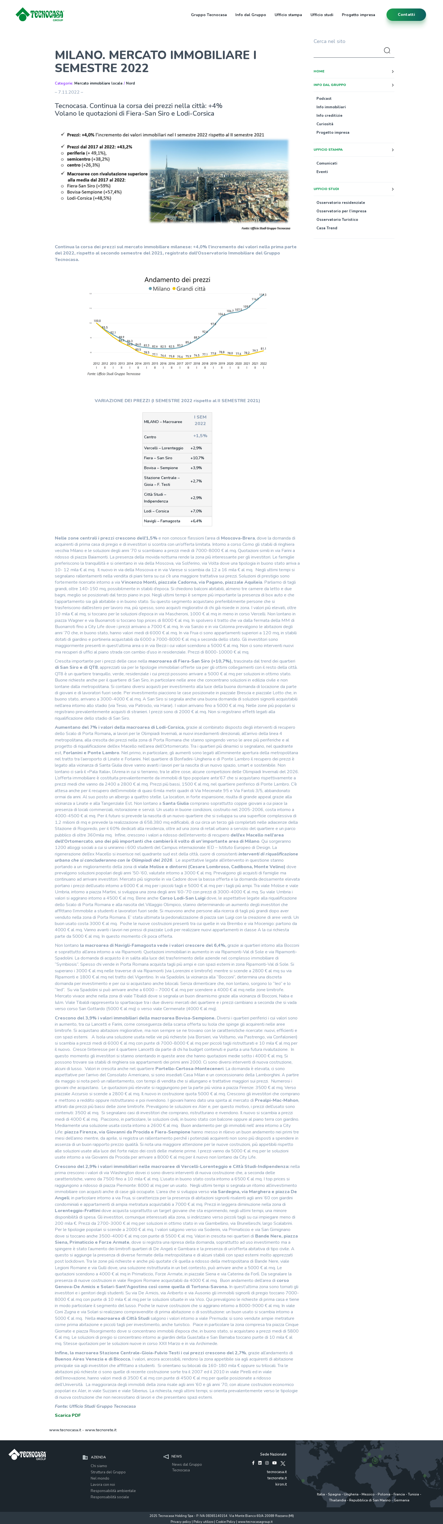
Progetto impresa (358, 15)
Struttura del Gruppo (108, 1472)
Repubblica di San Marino (370, 1500)
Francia (399, 1494)
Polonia (384, 1494)
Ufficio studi (321, 15)
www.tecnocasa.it (65, 1430)
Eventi (322, 171)
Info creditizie (329, 115)
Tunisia (413, 1494)
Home (319, 71)
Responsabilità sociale (110, 1497)
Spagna (334, 1494)
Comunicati (326, 163)
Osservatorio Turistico (337, 219)
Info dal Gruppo (250, 15)
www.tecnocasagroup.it (255, 1522)
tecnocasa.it (277, 1472)
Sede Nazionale (273, 1454)
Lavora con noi (103, 1484)
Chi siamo (99, 1466)
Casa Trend (326, 228)
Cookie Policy (225, 1522)
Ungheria (351, 1494)
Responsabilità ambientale (113, 1490)
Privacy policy (181, 1522)
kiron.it (281, 1484)
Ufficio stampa (288, 15)
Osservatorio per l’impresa (341, 211)
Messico (368, 1494)
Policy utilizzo (203, 1522)
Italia (321, 1494)
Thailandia (337, 1500)
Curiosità (324, 124)
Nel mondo (100, 1478)
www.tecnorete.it (100, 1430)
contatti (406, 14)
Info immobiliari (331, 107)
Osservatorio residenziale (340, 202)
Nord (130, 83)
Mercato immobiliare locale (98, 83)
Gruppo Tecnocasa (209, 15)
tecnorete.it (277, 1478)
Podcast (324, 98)
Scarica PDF (68, 1415)
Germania (401, 1500)
